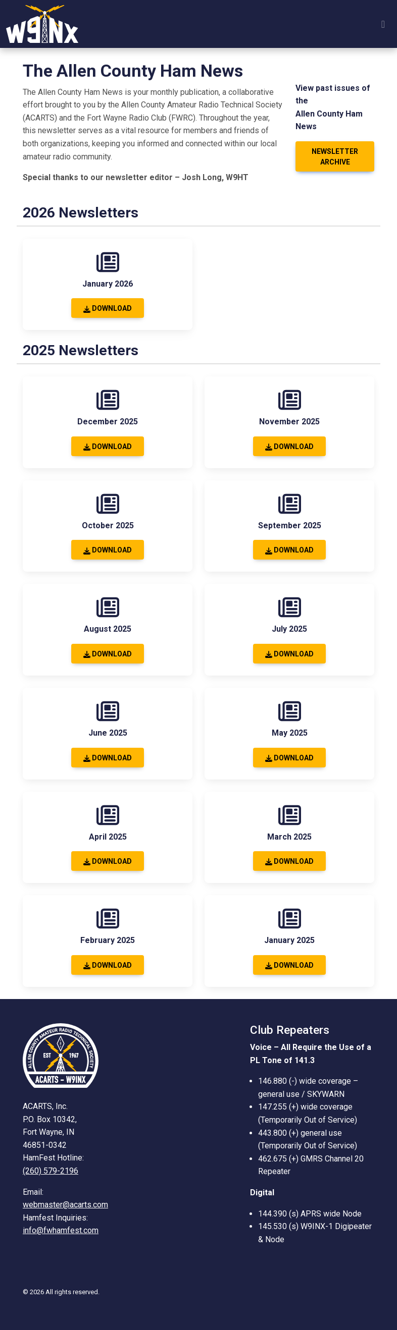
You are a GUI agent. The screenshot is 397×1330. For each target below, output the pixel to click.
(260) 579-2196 (50, 1171)
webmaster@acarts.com (65, 1204)
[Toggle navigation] (383, 24)
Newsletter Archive (335, 156)
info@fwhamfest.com (60, 1230)
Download (107, 308)
